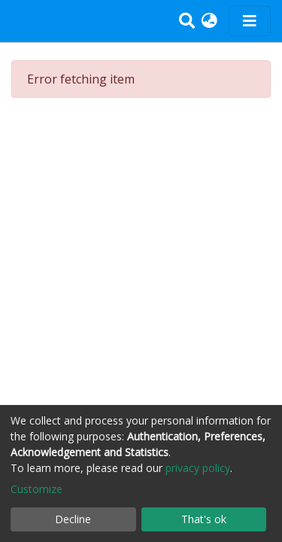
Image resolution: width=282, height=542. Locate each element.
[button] (209, 21)
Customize (36, 489)
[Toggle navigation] (250, 21)
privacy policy (197, 468)
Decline (73, 519)
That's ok (203, 519)
